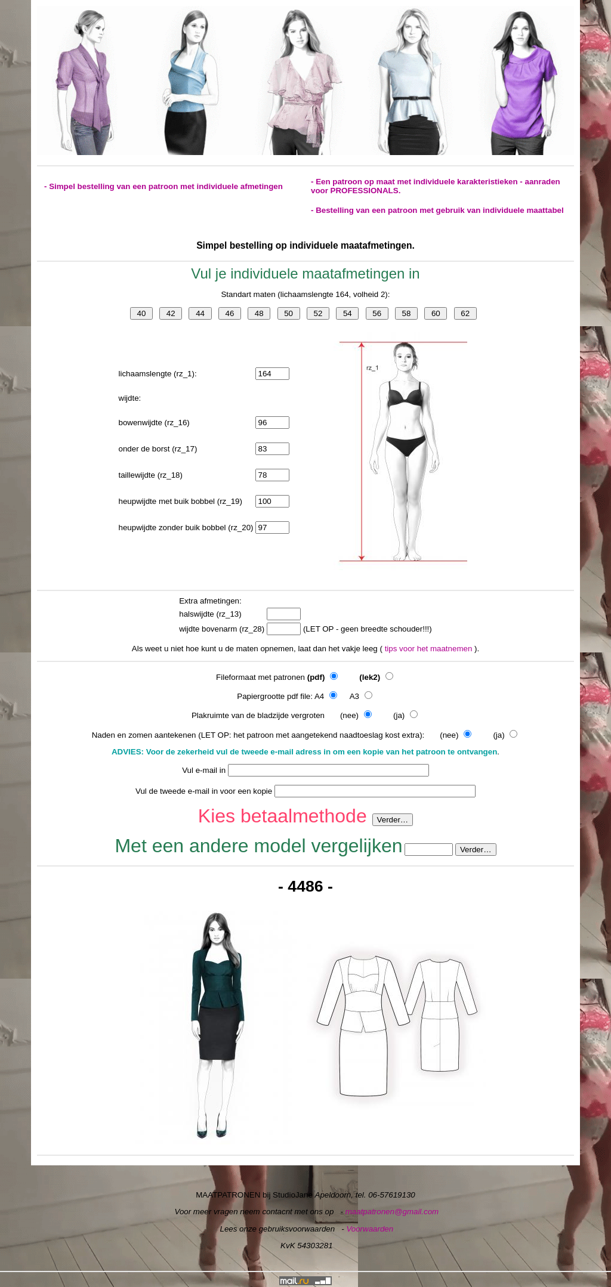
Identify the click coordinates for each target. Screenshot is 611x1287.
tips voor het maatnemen (429, 648)
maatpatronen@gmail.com (392, 1211)
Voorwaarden (369, 1228)
